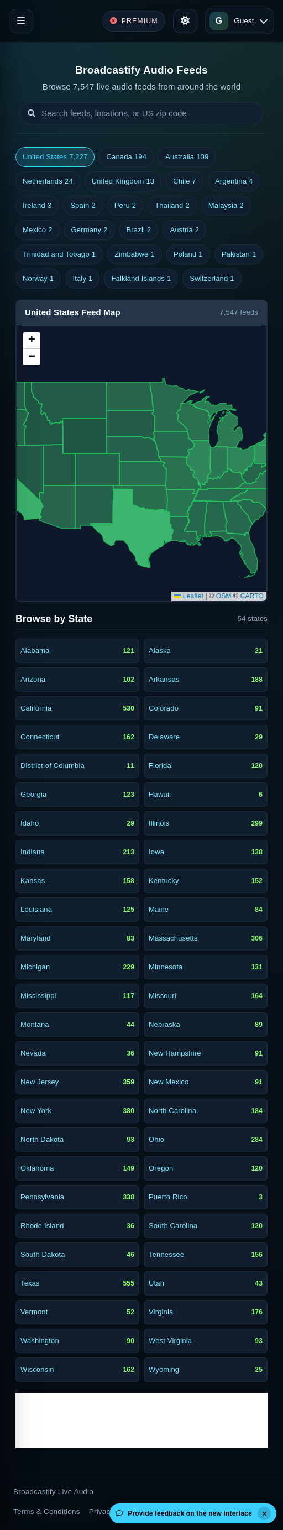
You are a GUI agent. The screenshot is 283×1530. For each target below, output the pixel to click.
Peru (125, 205)
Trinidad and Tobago (59, 254)
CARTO (252, 596)
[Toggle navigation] (21, 21)
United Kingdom (123, 181)
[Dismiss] (264, 1513)
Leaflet (188, 596)
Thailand (172, 205)
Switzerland (212, 278)
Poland (188, 254)
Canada (126, 157)
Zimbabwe (134, 254)
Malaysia (226, 205)
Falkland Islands (141, 278)
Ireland (37, 205)
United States (55, 157)
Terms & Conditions (46, 1511)
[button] (31, 340)
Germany (89, 230)
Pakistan (239, 254)
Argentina (234, 181)
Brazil (139, 230)
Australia (186, 157)
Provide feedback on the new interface (184, 1513)
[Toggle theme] (185, 21)
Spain (82, 205)
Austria (184, 230)
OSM (224, 596)
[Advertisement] (141, 1420)
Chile (184, 181)
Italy (82, 278)
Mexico (38, 230)
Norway (38, 278)
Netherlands (48, 181)
